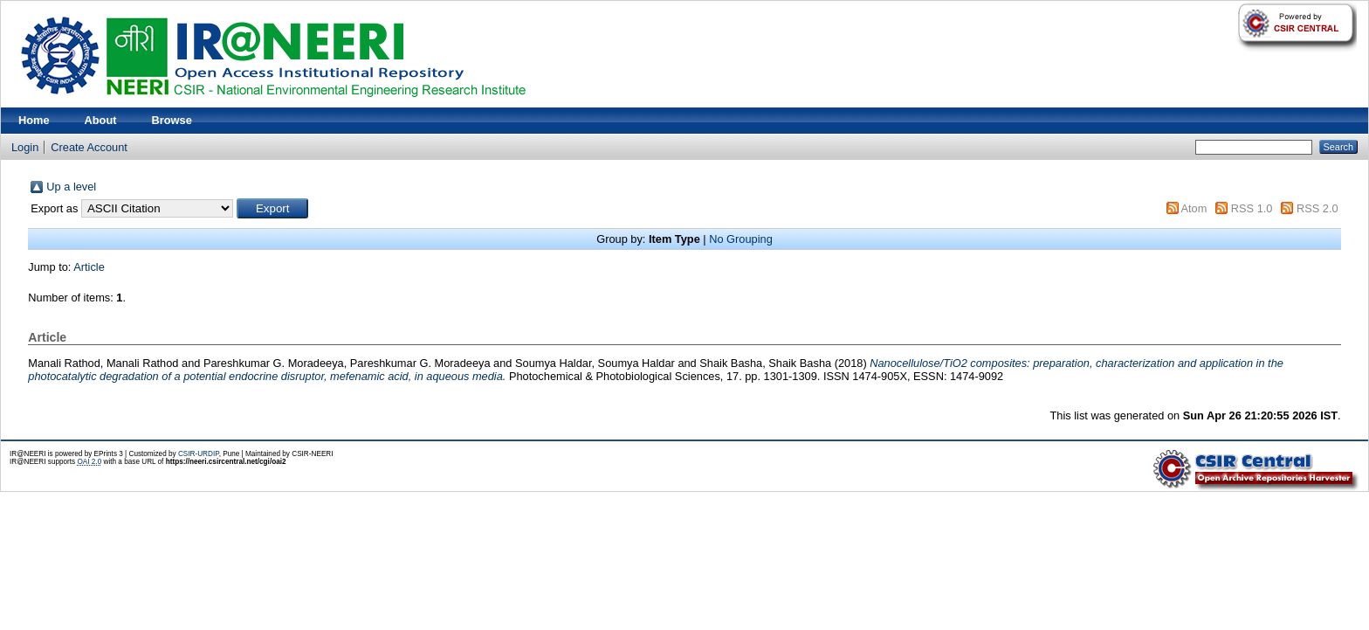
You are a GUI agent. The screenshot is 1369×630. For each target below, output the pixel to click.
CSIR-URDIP (198, 454)
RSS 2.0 (1317, 208)
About (101, 120)
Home (34, 120)
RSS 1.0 (1252, 208)
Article (89, 266)
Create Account (89, 147)
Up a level (71, 186)
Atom (1193, 208)
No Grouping (741, 239)
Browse (172, 120)
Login (24, 147)
